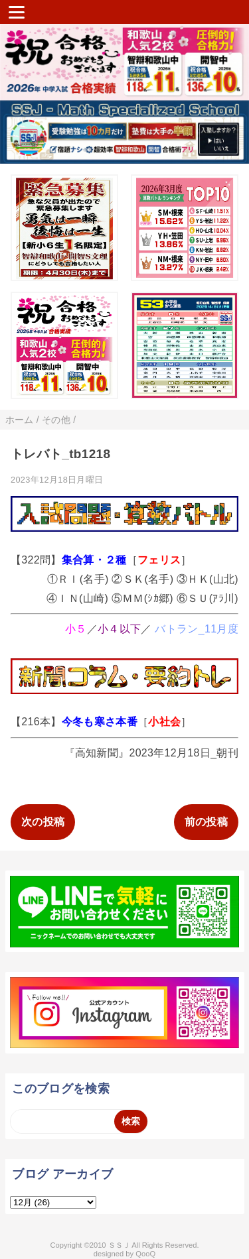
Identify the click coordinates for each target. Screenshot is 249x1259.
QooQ (145, 1254)
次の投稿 (42, 821)
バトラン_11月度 (196, 628)
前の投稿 (206, 821)
